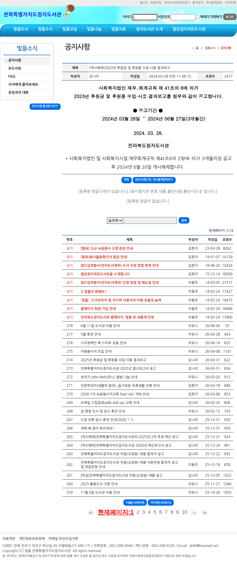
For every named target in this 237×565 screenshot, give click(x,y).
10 (184, 512)
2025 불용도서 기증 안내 (99, 484)
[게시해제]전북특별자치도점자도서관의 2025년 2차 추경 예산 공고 (130, 437)
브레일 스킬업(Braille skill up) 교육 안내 (110, 402)
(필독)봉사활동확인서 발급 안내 (104, 257)
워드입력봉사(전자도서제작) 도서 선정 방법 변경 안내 (120, 265)
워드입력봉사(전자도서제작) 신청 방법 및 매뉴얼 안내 (120, 282)
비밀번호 (164, 17)
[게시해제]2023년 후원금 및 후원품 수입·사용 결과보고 (129, 68)
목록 (126, 179)
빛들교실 (69, 29)
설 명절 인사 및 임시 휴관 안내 (103, 411)
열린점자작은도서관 (188, 29)
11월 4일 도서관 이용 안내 (100, 492)
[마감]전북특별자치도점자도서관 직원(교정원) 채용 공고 (121, 475)
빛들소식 (45, 29)
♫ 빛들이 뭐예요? (93, 291)
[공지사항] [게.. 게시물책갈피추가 (154, 179)
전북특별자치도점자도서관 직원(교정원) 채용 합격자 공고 (122, 454)
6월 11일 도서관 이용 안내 (100, 326)
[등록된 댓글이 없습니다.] (147, 201)
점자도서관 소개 (149, 29)
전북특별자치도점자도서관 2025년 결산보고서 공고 (118, 368)
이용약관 (8, 538)
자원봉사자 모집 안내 (96, 351)
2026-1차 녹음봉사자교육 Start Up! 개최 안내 (115, 394)
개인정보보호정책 (32, 538)
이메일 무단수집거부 (63, 538)
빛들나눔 (94, 29)
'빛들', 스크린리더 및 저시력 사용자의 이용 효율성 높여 (121, 300)
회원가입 (156, 2)
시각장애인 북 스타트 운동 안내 (103, 343)
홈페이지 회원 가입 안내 (98, 308)
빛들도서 (20, 29)
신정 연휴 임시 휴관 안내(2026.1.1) (107, 419)
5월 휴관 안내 (91, 334)
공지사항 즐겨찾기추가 (45, 106)
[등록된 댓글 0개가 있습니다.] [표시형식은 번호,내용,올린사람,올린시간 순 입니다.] (147, 191)
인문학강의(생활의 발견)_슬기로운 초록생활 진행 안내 (120, 385)
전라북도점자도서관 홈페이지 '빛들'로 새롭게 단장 (117, 317)
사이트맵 (230, 2)
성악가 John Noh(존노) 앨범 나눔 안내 (109, 377)
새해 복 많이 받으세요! (97, 428)
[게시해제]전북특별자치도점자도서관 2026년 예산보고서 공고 (126, 445)
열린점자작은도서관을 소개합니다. (106, 274)
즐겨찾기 (197, 2)
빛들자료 (118, 29)
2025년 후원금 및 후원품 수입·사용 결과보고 (113, 360)
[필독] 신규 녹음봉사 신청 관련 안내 (107, 248)
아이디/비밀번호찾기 (177, 2)
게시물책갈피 (214, 2)
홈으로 (144, 2)
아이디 (127, 17)
